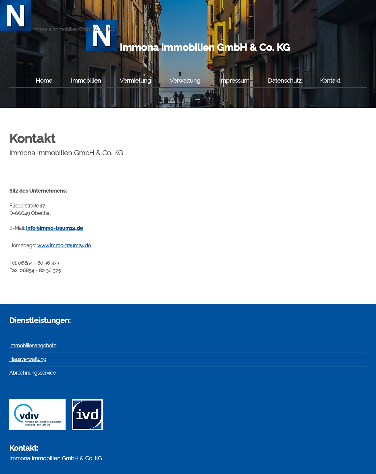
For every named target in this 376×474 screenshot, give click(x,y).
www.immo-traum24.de (64, 245)
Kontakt (330, 80)
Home (44, 80)
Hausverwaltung (27, 359)
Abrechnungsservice (32, 373)
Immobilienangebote (32, 346)
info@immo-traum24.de (54, 228)
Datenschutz (284, 80)
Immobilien (86, 80)
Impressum (234, 80)
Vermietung (135, 80)
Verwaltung (185, 80)
